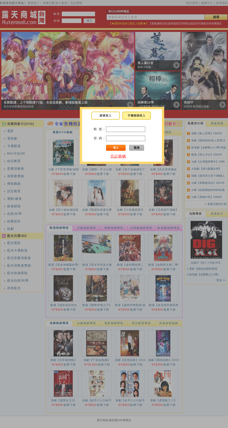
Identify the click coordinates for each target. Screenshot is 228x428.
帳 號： (100, 129)
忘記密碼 (118, 156)
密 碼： (100, 138)
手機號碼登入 (136, 115)
